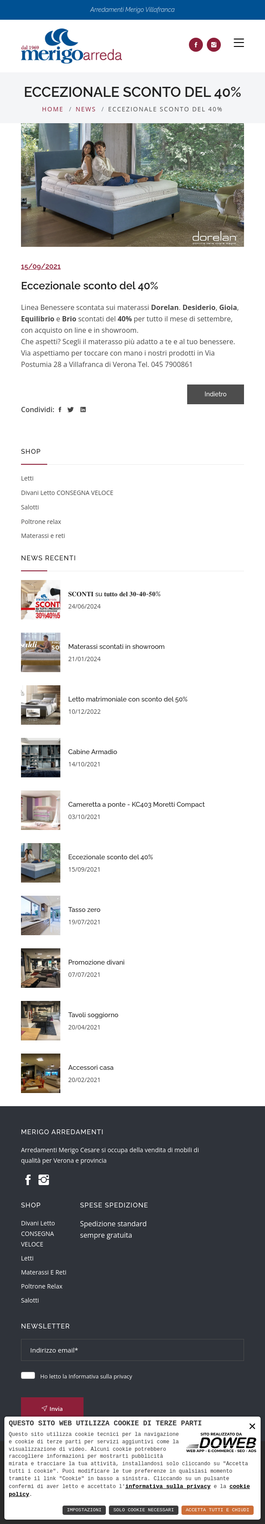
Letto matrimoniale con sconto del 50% (128, 699)
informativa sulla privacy (167, 1486)
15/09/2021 (41, 266)
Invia (52, 1409)
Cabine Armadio (92, 752)
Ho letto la (86, 1376)
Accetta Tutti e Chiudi (217, 1510)
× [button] (252, 1426)
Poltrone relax (41, 521)
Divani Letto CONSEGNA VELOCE (67, 492)
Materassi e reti (43, 535)
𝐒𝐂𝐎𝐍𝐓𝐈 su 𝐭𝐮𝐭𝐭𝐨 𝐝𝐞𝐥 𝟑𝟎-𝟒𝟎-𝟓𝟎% (114, 594)
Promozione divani (96, 962)
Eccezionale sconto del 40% (89, 285)
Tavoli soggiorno (93, 1015)
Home (53, 109)
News (86, 109)
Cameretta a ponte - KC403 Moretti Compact (136, 804)
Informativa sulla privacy (100, 1376)
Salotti (30, 507)
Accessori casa (91, 1068)
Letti (27, 478)
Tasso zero (84, 910)
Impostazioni (84, 1510)
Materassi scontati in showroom (116, 647)
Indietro (216, 394)
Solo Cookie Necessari (143, 1510)
